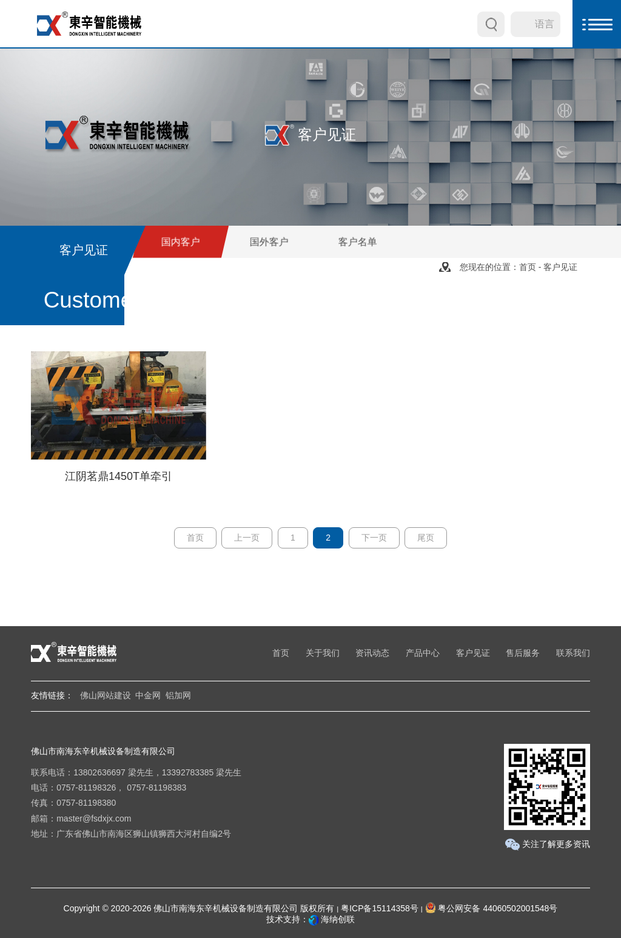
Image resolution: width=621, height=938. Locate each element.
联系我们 (573, 653)
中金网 (148, 695)
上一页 (247, 537)
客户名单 (357, 242)
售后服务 (523, 653)
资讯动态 (372, 653)
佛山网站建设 (105, 695)
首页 (527, 267)
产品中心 (423, 653)
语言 (544, 24)
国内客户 (180, 242)
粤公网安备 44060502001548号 (491, 908)
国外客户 (269, 242)
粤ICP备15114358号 (379, 908)
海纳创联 (338, 919)
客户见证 (473, 653)
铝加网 (178, 695)
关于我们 (323, 653)
